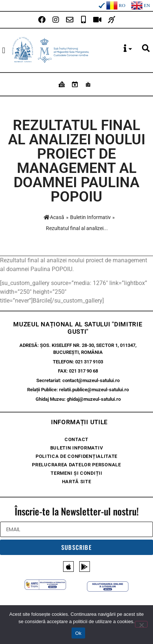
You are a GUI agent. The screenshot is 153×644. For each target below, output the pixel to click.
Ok (78, 633)
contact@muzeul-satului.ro (91, 380)
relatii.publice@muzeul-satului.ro (94, 389)
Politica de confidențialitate (76, 456)
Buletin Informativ (90, 217)
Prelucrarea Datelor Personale (76, 464)
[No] (141, 624)
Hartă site (76, 481)
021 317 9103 (89, 361)
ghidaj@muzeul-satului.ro (94, 399)
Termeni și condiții (76, 473)
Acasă (54, 217)
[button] (3, 50)
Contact (76, 439)
